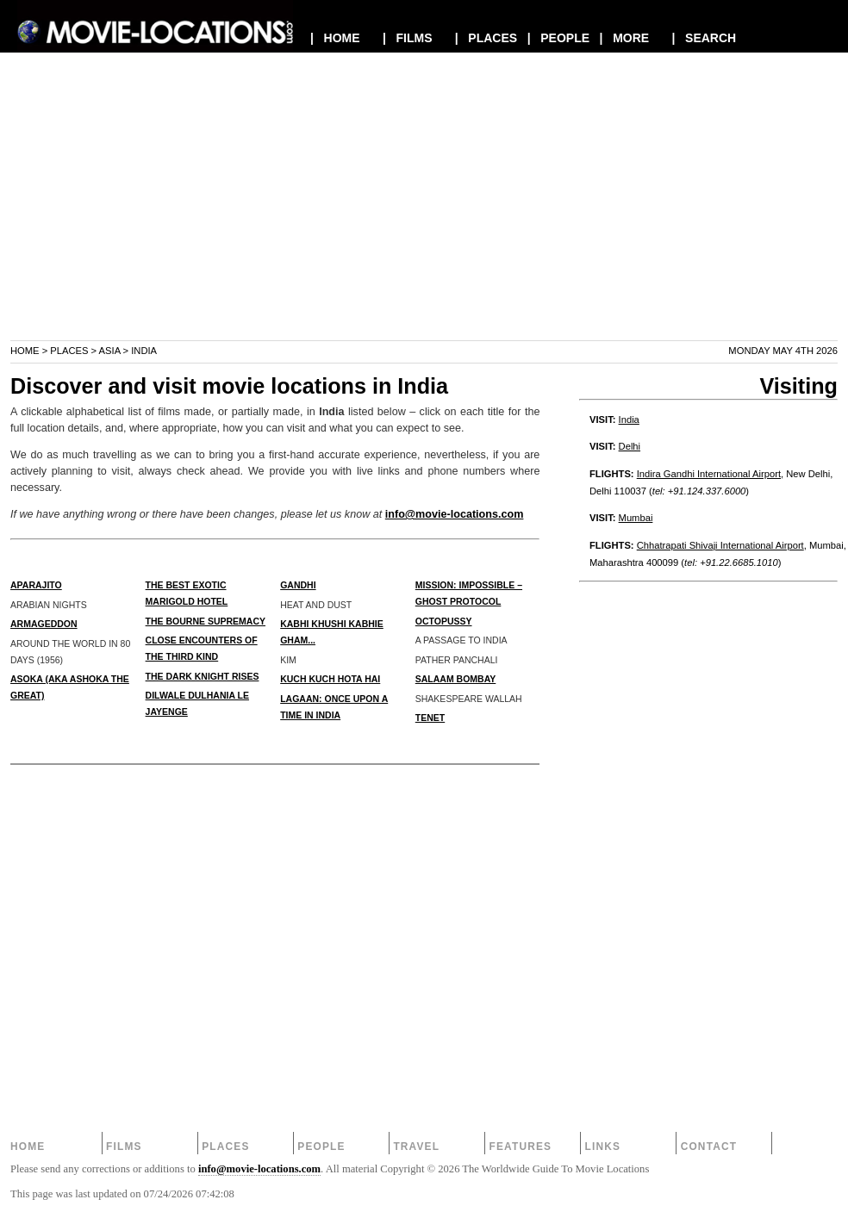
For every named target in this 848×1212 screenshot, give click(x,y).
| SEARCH (703, 38)
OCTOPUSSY (443, 621)
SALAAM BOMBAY (455, 679)
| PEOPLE (558, 38)
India (629, 419)
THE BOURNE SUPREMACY (205, 621)
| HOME (335, 38)
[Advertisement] (424, 218)
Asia (110, 350)
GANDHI (297, 585)
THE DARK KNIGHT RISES (202, 676)
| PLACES (486, 38)
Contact (709, 1147)
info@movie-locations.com (454, 514)
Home (25, 350)
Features (520, 1147)
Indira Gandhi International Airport (709, 474)
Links (603, 1147)
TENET (430, 717)
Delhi (630, 446)
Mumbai (636, 518)
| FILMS (408, 38)
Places (69, 350)
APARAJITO (36, 585)
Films (124, 1147)
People (321, 1147)
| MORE (625, 38)
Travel (416, 1147)
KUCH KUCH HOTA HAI (330, 679)
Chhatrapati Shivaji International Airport (720, 545)
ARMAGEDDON (44, 623)
